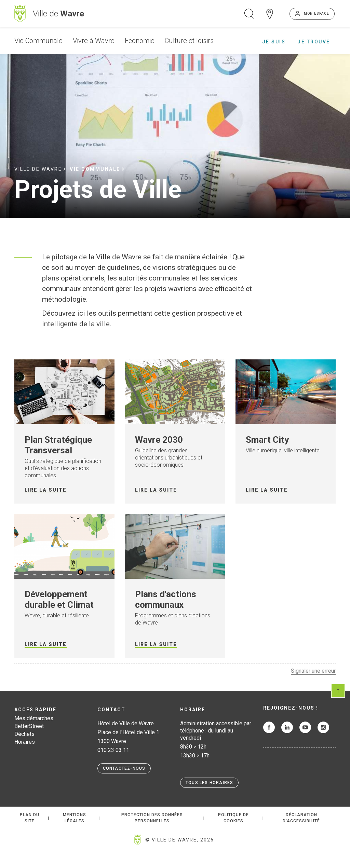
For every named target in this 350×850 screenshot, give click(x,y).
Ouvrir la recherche (249, 13)
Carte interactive (270, 14)
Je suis (274, 41)
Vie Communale (38, 41)
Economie (139, 41)
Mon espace (316, 13)
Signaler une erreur (313, 671)
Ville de (58, 13)
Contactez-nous (124, 768)
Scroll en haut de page (338, 691)
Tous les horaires (209, 782)
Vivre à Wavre (94, 41)
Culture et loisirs (189, 41)
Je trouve (313, 41)
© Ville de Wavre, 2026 (179, 839)
